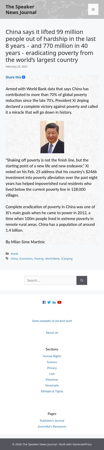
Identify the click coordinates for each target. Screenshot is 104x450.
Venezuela (52, 385)
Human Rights (52, 356)
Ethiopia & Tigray (52, 391)
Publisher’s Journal (52, 420)
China (14, 258)
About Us (52, 332)
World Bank (52, 258)
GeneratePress (82, 444)
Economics (26, 258)
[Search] (82, 280)
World (14, 253)
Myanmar (52, 379)
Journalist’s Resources (52, 426)
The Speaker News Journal (21, 9)
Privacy (52, 368)
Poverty (39, 258)
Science (52, 362)
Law (52, 373)
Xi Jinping (67, 258)
